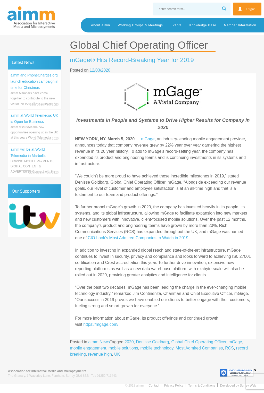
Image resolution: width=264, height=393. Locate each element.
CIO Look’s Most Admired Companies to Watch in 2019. (138, 238)
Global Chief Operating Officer (198, 342)
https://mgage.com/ (100, 324)
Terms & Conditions (201, 385)
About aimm (100, 25)
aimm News (99, 342)
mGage (147, 139)
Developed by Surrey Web (238, 385)
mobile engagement (88, 348)
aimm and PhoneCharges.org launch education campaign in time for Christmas (34, 81)
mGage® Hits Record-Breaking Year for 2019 (132, 59)
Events (176, 25)
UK (117, 354)
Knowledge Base (202, 25)
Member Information (240, 25)
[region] (34, 217)
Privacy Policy (174, 385)
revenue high (100, 354)
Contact (153, 385)
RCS (229, 348)
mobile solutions (123, 348)
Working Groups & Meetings (140, 25)
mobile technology (156, 348)
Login (250, 9)
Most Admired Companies (199, 348)
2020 (129, 342)
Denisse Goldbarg (152, 342)
